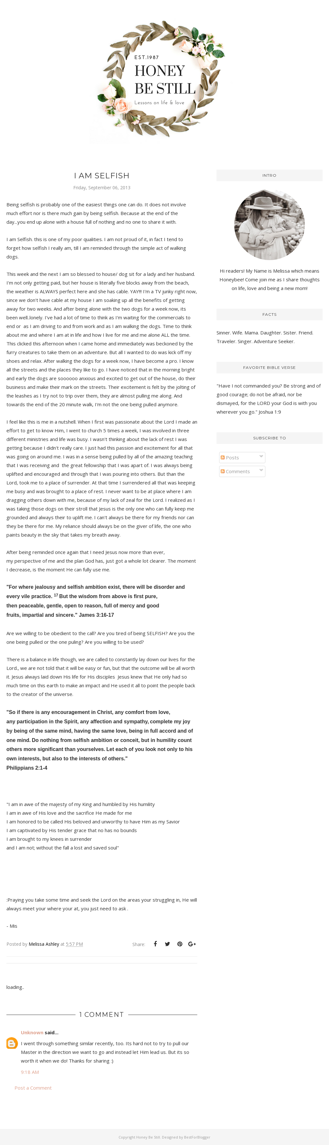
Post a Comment (33, 1087)
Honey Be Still (148, 1137)
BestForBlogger (197, 1137)
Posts (230, 457)
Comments (235, 471)
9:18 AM (30, 1072)
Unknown (32, 1032)
